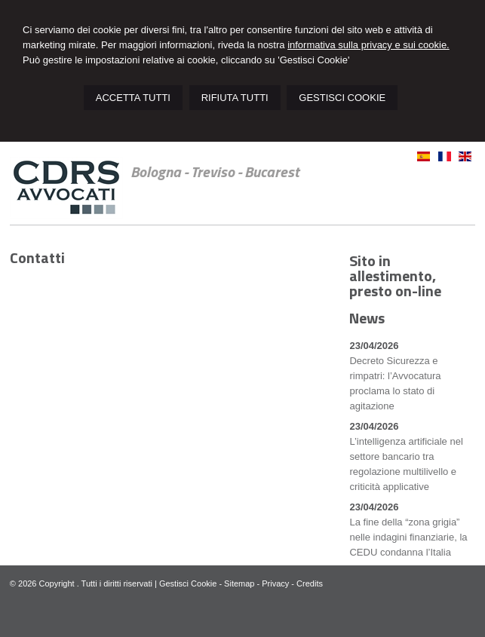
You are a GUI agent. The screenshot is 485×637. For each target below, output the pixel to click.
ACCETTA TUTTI (133, 97)
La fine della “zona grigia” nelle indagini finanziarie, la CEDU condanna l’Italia (408, 537)
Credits (309, 583)
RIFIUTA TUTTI (235, 97)
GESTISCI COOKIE (342, 97)
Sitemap (239, 583)
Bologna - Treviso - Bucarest (214, 171)
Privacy (275, 583)
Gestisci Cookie (187, 583)
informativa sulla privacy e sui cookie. (368, 45)
